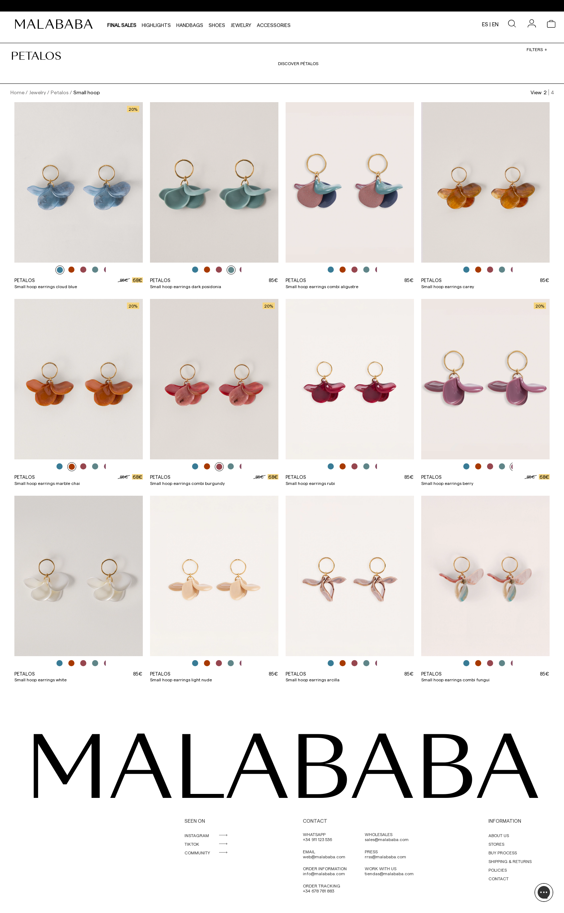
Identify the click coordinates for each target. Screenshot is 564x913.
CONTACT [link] (498, 878)
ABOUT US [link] (498, 835)
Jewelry (241, 24)
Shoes (217, 24)
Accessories (274, 24)
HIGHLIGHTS (156, 24)
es (485, 24)
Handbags (189, 24)
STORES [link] (496, 843)
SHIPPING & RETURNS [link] (510, 861)
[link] (56, 24)
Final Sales (121, 24)
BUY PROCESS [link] (502, 852)
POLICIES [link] (497, 869)
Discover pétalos (298, 63)
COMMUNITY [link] (197, 852)
